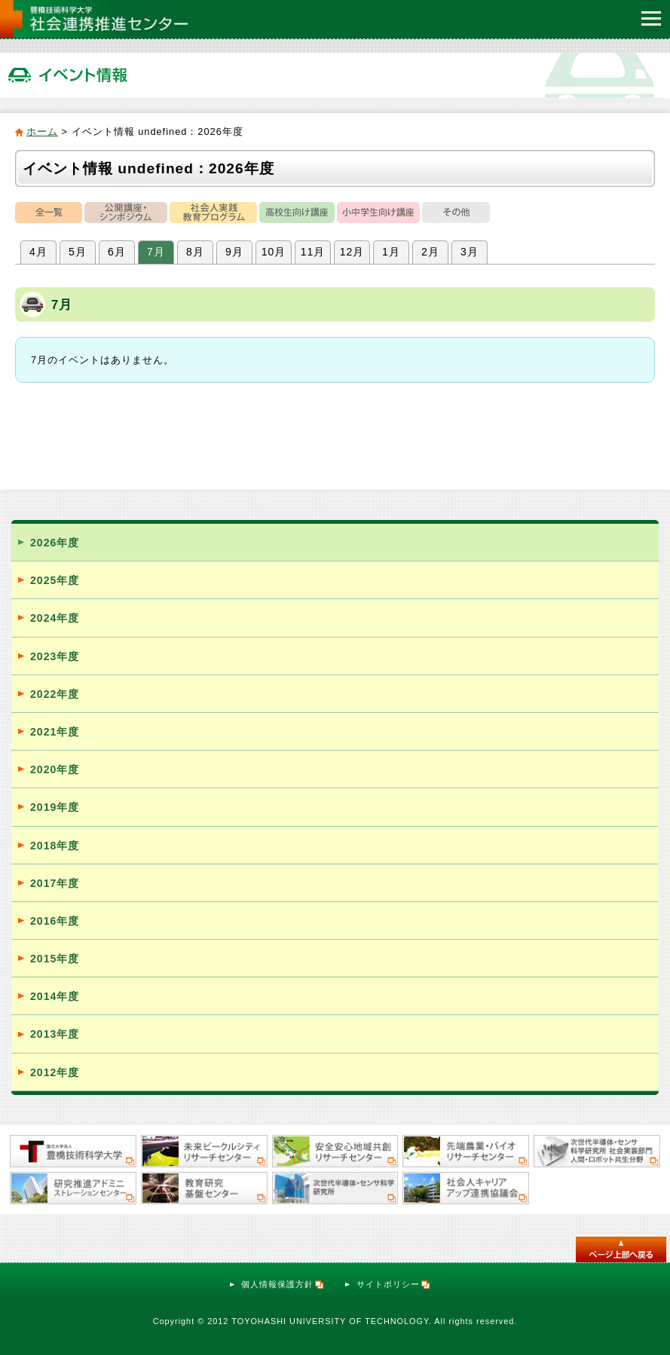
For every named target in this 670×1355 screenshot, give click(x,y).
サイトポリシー (393, 1284)
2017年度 (54, 883)
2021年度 (54, 732)
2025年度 (54, 580)
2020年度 (54, 769)
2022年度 (54, 694)
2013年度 (54, 1034)
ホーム (42, 131)
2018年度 (54, 846)
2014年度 (54, 996)
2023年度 (54, 656)
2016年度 (54, 921)
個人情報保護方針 (283, 1284)
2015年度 (54, 959)
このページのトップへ (621, 1249)
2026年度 (54, 543)
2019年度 (54, 807)
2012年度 (54, 1072)
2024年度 (54, 618)
